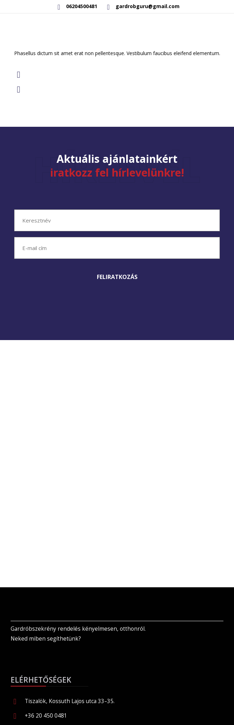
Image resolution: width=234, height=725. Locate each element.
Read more (45, 117)
